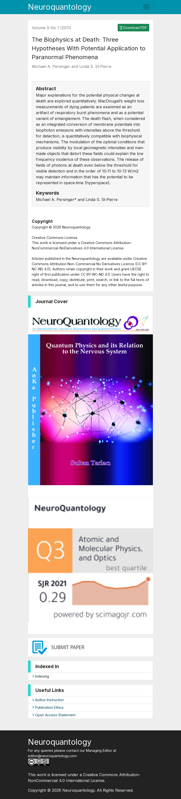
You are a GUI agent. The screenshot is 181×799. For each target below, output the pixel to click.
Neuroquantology (59, 7)
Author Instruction (48, 700)
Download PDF (133, 28)
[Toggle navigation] (146, 7)
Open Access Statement (53, 715)
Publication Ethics (48, 707)
